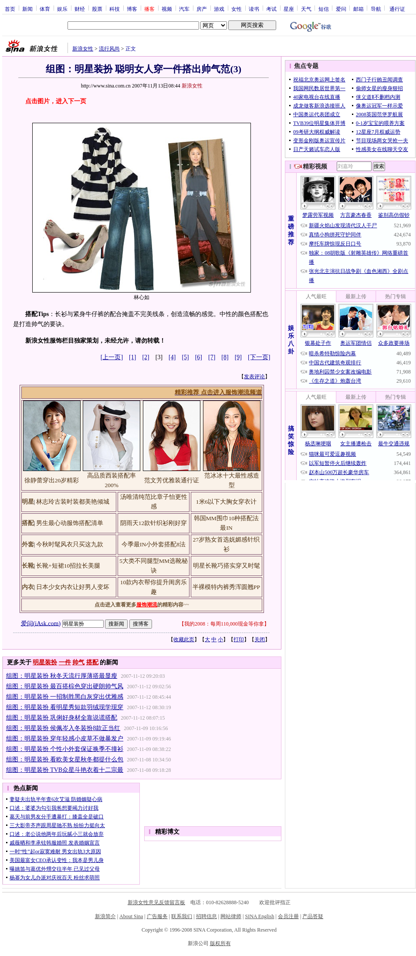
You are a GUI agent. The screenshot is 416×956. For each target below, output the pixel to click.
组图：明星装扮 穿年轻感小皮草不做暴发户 (65, 738)
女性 (236, 8)
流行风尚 (109, 49)
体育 (45, 8)
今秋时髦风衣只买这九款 (69, 544)
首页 (10, 8)
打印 (238, 639)
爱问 (341, 8)
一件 (65, 662)
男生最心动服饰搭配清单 (69, 523)
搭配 (92, 662)
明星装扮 (45, 662)
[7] (211, 357)
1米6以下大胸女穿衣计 (226, 501)
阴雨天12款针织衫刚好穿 (153, 523)
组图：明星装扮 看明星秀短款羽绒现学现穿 (65, 707)
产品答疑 (312, 916)
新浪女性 (82, 49)
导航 (376, 8)
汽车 (184, 8)
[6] (198, 357)
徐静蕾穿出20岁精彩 (51, 480)
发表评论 (254, 377)
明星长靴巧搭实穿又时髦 (226, 565)
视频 (167, 8)
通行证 (397, 8)
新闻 (27, 8)
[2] (145, 357)
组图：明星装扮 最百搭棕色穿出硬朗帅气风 (65, 686)
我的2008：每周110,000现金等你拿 (224, 624)
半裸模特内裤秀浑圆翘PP (226, 587)
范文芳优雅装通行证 (171, 480)
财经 (79, 8)
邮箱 (358, 8)
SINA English (259, 916)
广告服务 (157, 916)
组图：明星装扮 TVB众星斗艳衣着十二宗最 (65, 770)
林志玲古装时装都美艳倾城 (72, 501)
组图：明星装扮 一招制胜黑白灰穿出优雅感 (65, 696)
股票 (97, 8)
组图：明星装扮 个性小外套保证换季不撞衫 (65, 749)
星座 (289, 8)
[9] (238, 357)
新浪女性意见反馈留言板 (156, 902)
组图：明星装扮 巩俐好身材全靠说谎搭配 (62, 717)
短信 (323, 8)
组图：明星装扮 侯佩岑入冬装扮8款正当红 (63, 728)
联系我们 (181, 916)
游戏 (219, 8)
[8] (224, 357)
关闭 (259, 639)
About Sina (131, 916)
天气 (306, 8)
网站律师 (230, 916)
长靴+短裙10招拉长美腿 (68, 565)
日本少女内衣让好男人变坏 (72, 587)
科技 (114, 8)
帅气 (78, 662)
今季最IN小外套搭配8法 (154, 544)
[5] (185, 357)
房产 (201, 8)
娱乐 (62, 8)
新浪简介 (105, 916)
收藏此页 (183, 639)
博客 (132, 8)
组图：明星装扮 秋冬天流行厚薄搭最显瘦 (62, 676)
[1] (132, 357)
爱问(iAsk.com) (41, 623)
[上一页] (112, 357)
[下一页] (259, 357)
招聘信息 (206, 916)
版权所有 (220, 943)
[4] (172, 357)
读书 (254, 8)
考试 (271, 8)
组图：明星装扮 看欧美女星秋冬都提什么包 (65, 759)
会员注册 (288, 916)
